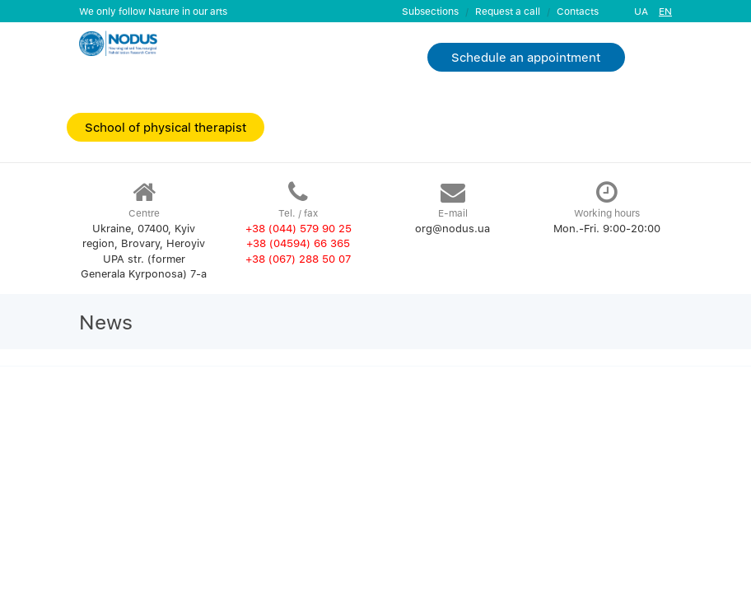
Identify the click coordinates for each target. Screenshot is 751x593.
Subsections (430, 11)
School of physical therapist (165, 126)
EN (665, 11)
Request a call (507, 11)
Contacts (578, 11)
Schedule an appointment (525, 56)
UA (641, 11)
